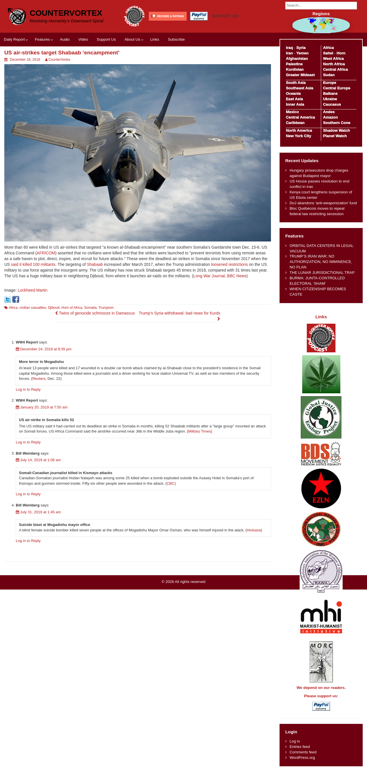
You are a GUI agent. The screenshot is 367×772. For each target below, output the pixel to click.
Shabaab (95, 264)
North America (299, 130)
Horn (341, 53)
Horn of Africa (71, 308)
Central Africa (335, 69)
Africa (13, 308)
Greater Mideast (300, 75)
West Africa (333, 58)
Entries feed (300, 747)
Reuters (39, 378)
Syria (301, 48)
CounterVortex (66, 13)
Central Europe (336, 88)
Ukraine (330, 99)
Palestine (294, 64)
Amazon (330, 117)
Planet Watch (335, 136)
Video (83, 39)
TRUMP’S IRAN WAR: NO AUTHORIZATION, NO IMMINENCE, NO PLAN (321, 261)
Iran (289, 53)
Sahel (328, 53)
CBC (170, 483)
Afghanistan (297, 58)
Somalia (90, 308)
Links (154, 39)
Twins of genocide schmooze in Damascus (95, 313)
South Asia (296, 82)
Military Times (199, 431)
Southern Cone (336, 123)
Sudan (329, 75)
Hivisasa (254, 530)
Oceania (293, 93)
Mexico (292, 112)
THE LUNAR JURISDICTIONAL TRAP (322, 272)
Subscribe (176, 39)
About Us (132, 39)
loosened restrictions (229, 264)
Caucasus (332, 104)
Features (42, 39)
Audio (65, 39)
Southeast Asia (299, 88)
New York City (298, 136)
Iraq (289, 48)
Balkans (330, 93)
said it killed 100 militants (33, 264)
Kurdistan (295, 69)
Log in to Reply (28, 389)
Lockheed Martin (33, 290)
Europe (329, 82)
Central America (300, 117)
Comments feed (303, 752)
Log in (295, 741)
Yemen (302, 53)
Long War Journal (209, 276)
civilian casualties (32, 308)
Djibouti (53, 308)
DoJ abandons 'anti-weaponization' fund (323, 203)
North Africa (334, 64)
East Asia (294, 99)
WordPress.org (302, 757)
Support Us (106, 39)
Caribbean (295, 123)
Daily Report (14, 39)
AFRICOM (46, 253)
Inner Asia (295, 104)
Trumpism (106, 308)
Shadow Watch (336, 130)
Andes (329, 112)
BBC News (237, 276)
